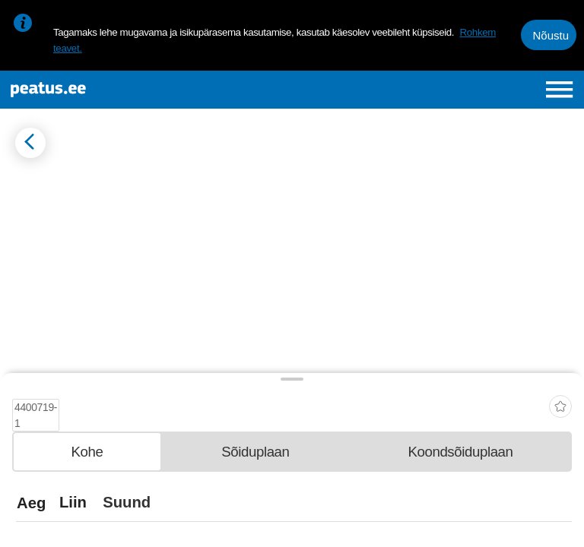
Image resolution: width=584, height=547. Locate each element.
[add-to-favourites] (560, 401)
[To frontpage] (111, 89)
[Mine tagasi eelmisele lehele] (30, 143)
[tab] (87, 451)
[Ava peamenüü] (559, 89)
